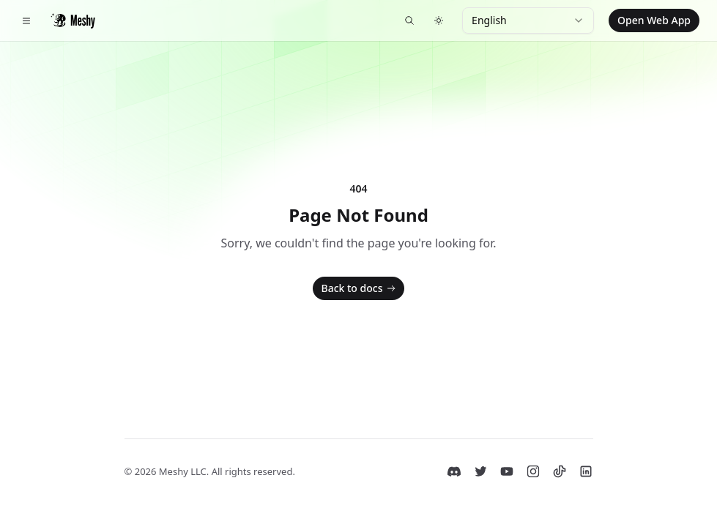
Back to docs (360, 288)
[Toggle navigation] (26, 20)
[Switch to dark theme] (438, 20)
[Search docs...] (409, 20)
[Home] (72, 20)
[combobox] (528, 20)
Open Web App (654, 20)
